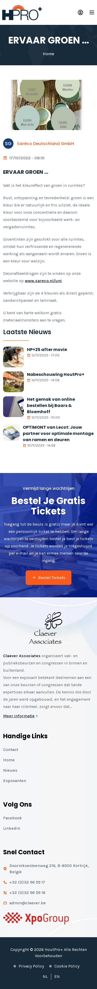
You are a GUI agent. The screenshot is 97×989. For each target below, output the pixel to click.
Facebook (12, 817)
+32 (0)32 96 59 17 (27, 882)
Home (48, 53)
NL (45, 976)
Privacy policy (31, 966)
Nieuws (10, 770)
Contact (10, 749)
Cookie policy (66, 966)
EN (57, 976)
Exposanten (14, 780)
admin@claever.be (27, 902)
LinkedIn (11, 828)
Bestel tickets (48, 577)
